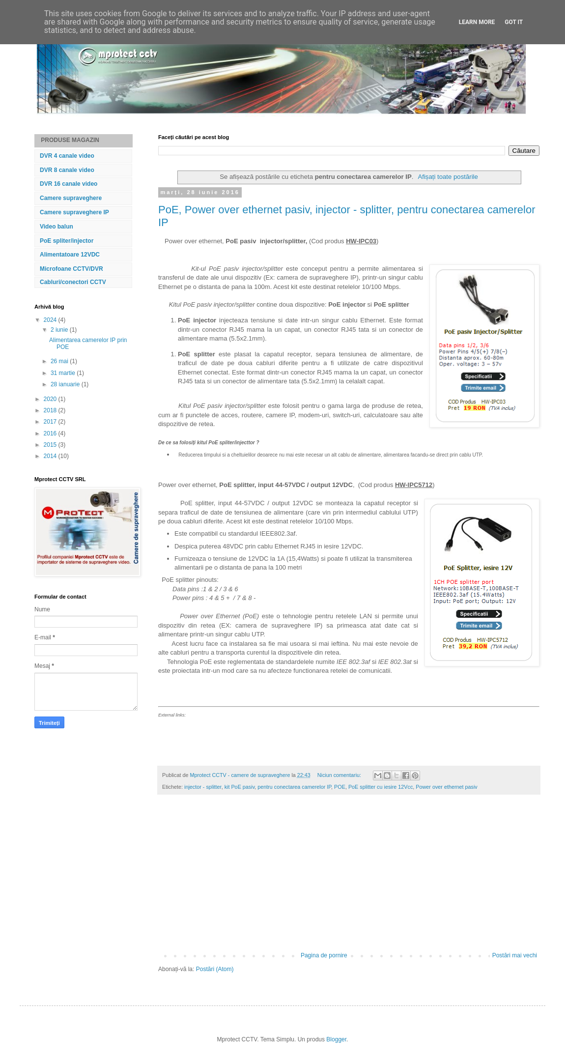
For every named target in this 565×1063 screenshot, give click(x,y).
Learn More (477, 22)
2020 (51, 399)
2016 (51, 433)
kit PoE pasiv (240, 787)
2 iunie (60, 329)
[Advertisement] (349, 878)
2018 (51, 410)
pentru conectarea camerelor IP (294, 787)
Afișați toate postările (448, 176)
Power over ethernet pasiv (446, 787)
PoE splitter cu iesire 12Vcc (380, 787)
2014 (51, 456)
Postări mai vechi (514, 955)
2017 (51, 421)
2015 (51, 444)
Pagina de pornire (324, 955)
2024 (51, 319)
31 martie (64, 373)
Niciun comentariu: (340, 775)
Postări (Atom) (215, 969)
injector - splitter (203, 787)
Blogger (336, 1039)
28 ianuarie (66, 384)
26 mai (60, 361)
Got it (514, 22)
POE (339, 787)
